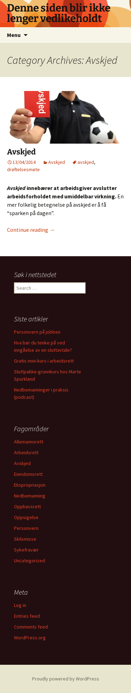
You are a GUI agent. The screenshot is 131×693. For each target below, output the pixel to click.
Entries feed (27, 616)
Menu (14, 34)
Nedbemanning (29, 496)
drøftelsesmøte (23, 169)
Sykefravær (26, 550)
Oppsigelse (26, 517)
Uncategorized (29, 560)
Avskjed (21, 152)
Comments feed (31, 627)
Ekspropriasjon (29, 485)
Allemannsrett (28, 442)
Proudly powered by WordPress (65, 679)
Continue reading (31, 229)
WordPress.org (30, 637)
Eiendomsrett (28, 474)
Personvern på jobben (37, 332)
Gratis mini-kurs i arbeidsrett (44, 361)
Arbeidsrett (26, 452)
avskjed (86, 162)
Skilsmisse (25, 539)
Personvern (26, 528)
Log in (20, 605)
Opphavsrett (27, 506)
